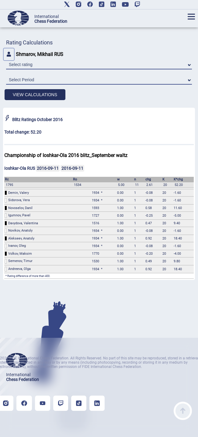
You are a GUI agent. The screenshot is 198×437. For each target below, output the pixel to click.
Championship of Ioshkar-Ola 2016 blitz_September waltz (65, 155)
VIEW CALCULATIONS (35, 94)
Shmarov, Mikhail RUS (33, 54)
